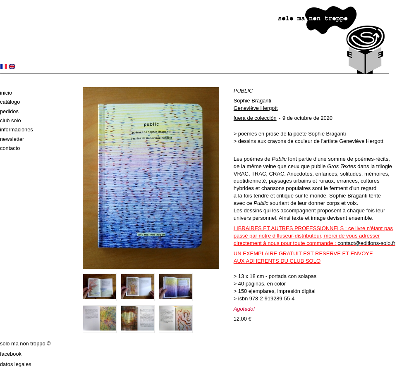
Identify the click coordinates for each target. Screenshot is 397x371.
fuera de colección (255, 118)
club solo (10, 120)
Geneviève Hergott (256, 108)
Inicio (6, 93)
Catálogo (10, 102)
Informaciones (16, 129)
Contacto (10, 148)
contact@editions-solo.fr (366, 243)
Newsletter (12, 139)
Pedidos (9, 111)
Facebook (11, 354)
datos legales (15, 364)
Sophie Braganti (252, 101)
